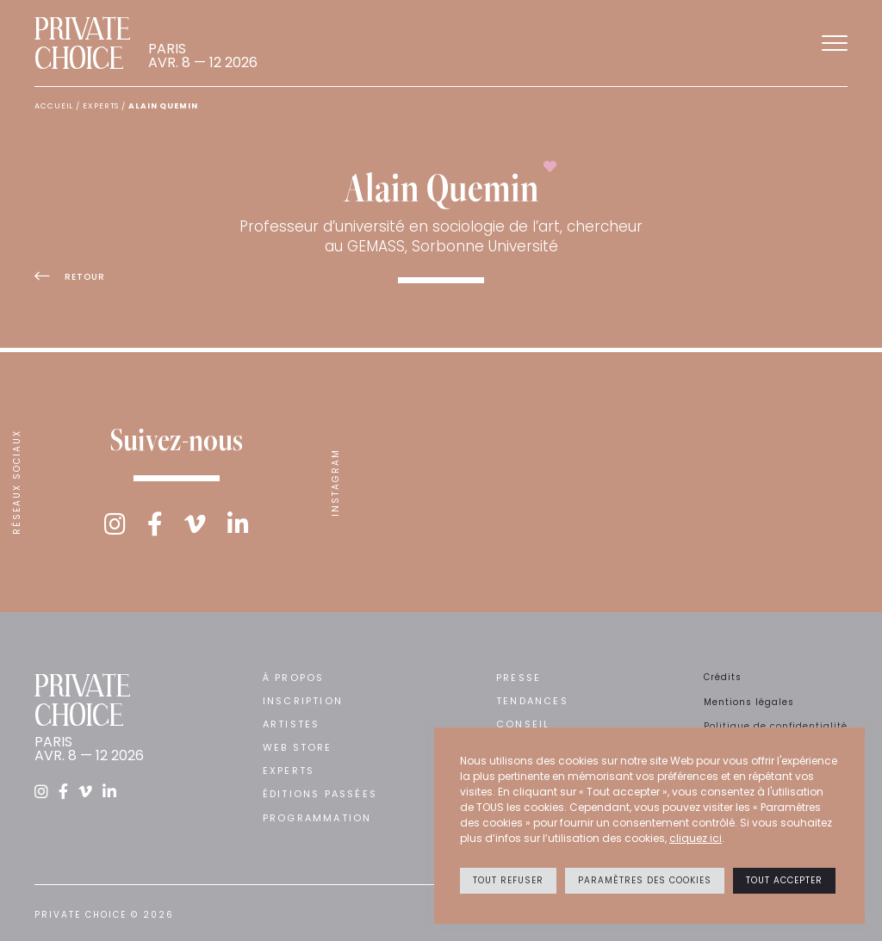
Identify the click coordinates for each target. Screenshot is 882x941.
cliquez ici (695, 838)
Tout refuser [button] (508, 880)
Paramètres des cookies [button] (644, 880)
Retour (69, 276)
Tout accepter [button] (784, 880)
